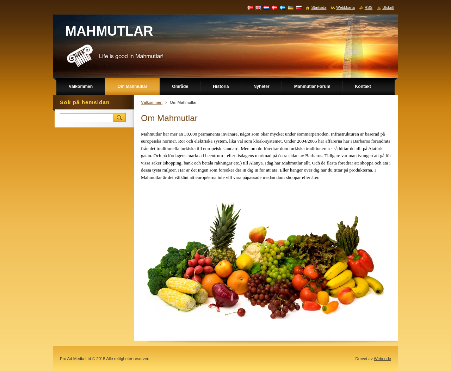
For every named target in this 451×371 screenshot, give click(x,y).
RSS (368, 7)
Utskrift (388, 7)
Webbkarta (345, 7)
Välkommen (151, 102)
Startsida (318, 7)
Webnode (382, 359)
